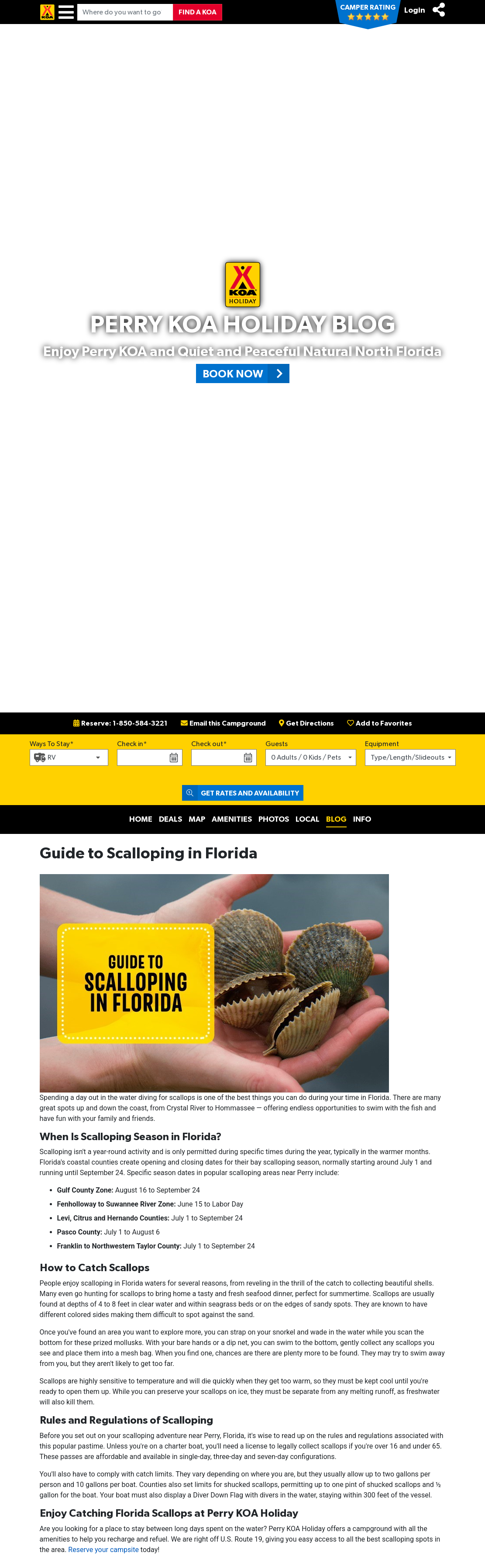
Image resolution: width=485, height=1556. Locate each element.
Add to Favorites (379, 723)
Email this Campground (223, 723)
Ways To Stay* (52, 743)
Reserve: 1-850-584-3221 (120, 723)
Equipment (382, 743)
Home (140, 819)
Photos (273, 819)
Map (197, 819)
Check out (207, 743)
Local (308, 819)
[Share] (439, 10)
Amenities (232, 819)
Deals (170, 819)
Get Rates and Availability (240, 793)
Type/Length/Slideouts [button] (407, 757)
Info (362, 819)
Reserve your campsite (103, 1550)
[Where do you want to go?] (125, 12)
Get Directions (306, 723)
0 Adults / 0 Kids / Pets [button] (306, 757)
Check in (130, 743)
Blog (336, 819)
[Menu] (66, 12)
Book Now (246, 373)
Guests (276, 743)
